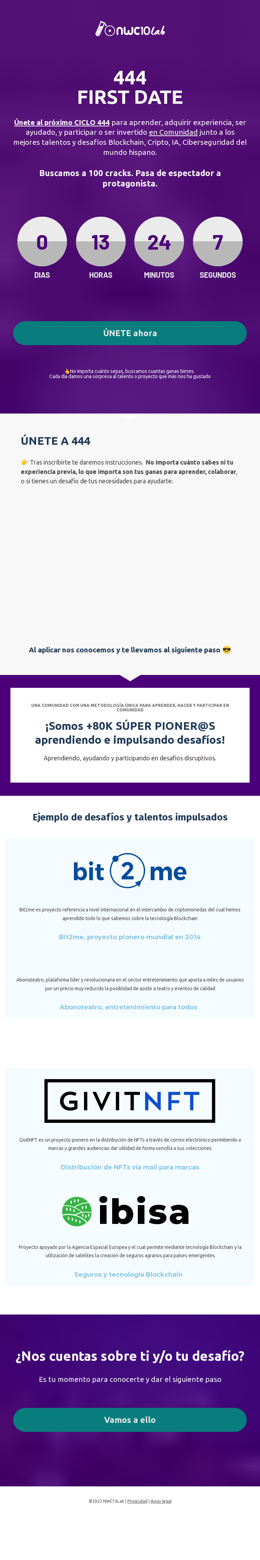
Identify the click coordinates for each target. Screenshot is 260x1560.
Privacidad (137, 1501)
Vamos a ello (130, 1420)
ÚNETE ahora (130, 333)
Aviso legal (161, 1501)
